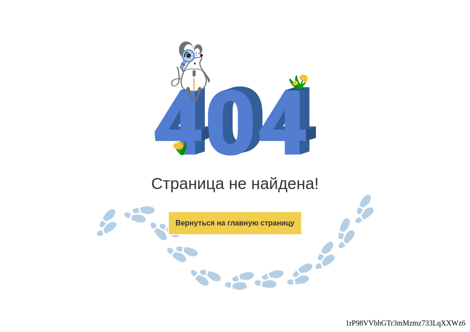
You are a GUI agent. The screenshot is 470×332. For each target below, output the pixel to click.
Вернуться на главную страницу (235, 223)
